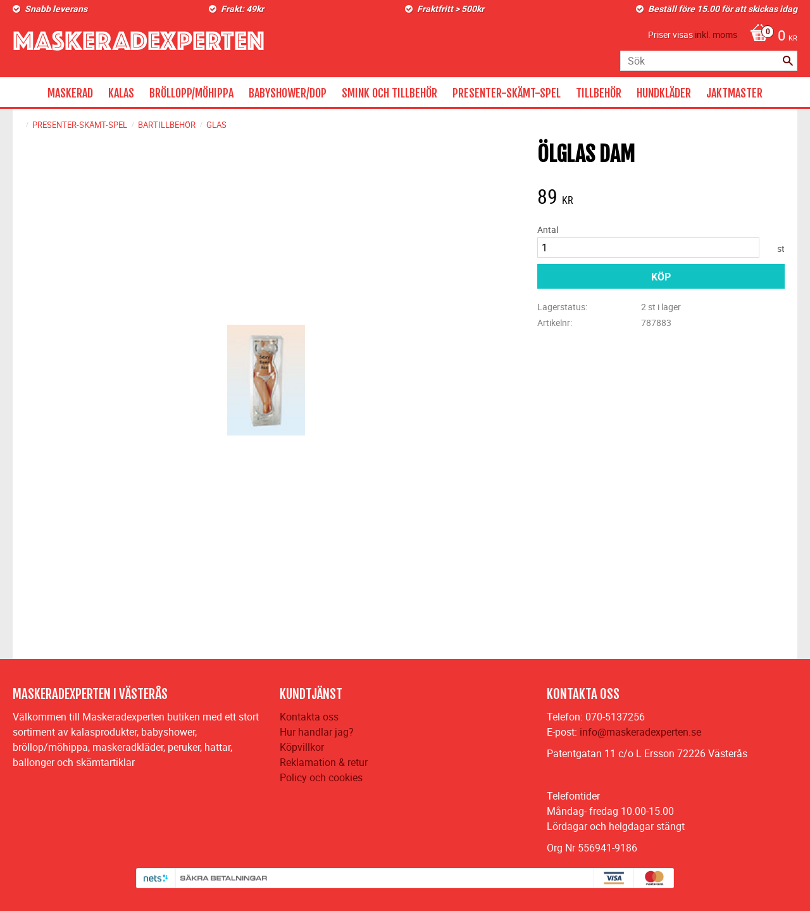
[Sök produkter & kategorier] (708, 61)
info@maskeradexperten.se (640, 732)
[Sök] (787, 60)
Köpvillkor (302, 747)
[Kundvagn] (770, 36)
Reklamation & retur (324, 762)
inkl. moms (716, 34)
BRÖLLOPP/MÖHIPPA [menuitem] (191, 93)
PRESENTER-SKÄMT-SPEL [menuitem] (506, 93)
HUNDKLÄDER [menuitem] (664, 93)
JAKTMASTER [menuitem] (734, 93)
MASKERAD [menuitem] (70, 93)
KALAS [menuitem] (121, 93)
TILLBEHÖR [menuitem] (598, 93)
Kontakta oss (309, 717)
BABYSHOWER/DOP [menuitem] (288, 93)
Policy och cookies (321, 777)
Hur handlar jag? (317, 732)
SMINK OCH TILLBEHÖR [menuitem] (389, 93)
